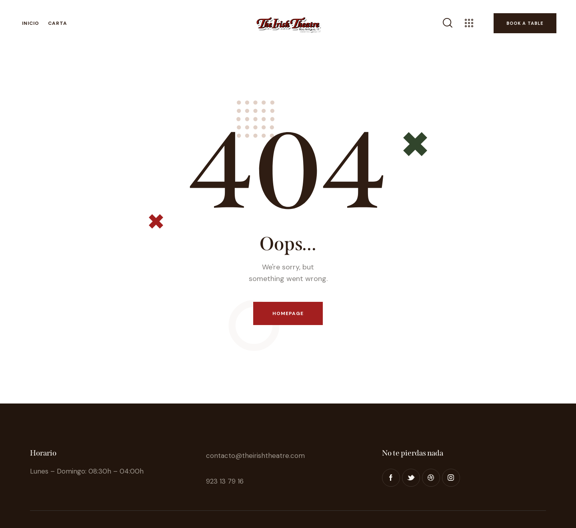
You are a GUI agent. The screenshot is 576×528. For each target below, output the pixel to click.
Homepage (288, 313)
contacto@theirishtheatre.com (255, 455)
